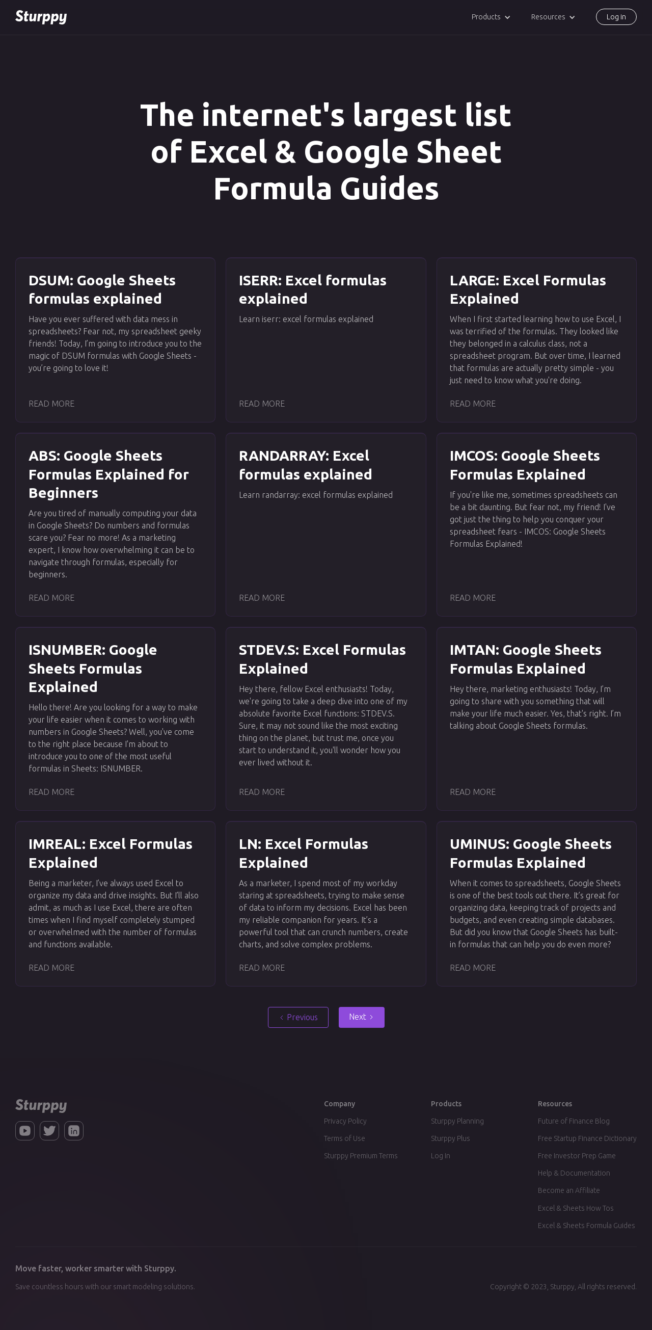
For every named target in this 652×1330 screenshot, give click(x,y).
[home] (41, 17)
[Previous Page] (298, 1017)
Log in (616, 17)
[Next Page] (362, 1017)
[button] (491, 17)
